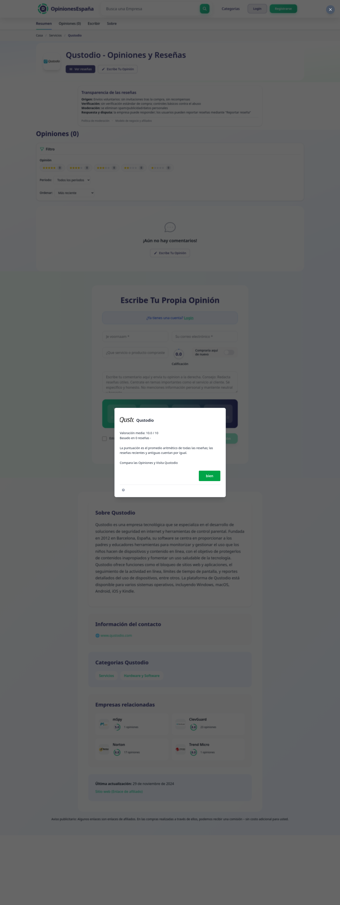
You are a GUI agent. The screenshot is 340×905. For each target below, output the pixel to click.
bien (209, 475)
